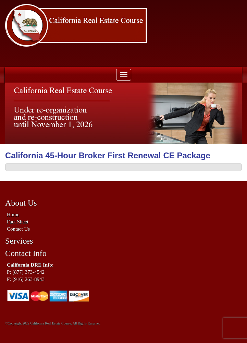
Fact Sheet (17, 221)
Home (13, 214)
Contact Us (18, 229)
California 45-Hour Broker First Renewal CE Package (107, 155)
